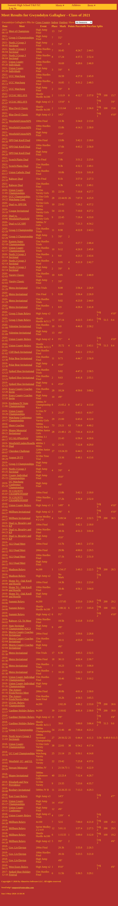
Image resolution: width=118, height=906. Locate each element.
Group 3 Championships (21, 37)
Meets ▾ (60, 5)
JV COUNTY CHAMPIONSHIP (18, 492)
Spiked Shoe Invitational (21, 371)
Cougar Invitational (19, 210)
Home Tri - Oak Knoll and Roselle (20, 582)
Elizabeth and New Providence (18, 783)
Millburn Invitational (19, 511)
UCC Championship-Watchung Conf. (20, 198)
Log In (12, 8)
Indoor (54, 22)
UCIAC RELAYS (18, 95)
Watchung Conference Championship (20, 419)
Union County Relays (20, 339)
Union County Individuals (16, 63)
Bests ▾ (91, 5)
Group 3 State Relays (20, 313)
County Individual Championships (18, 477)
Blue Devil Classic (18, 108)
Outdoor (63, 22)
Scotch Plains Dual (18, 159)
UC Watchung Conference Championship (16, 484)
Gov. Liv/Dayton (17, 847)
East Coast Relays (18, 796)
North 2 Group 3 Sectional (17, 44)
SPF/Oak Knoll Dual (19, 140)
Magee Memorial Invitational (18, 432)
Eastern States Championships (17, 243)
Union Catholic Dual (19, 172)
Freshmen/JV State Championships (18, 405)
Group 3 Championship (21, 230)
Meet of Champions (19, 31)
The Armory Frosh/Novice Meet (19, 691)
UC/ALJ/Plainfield (18, 438)
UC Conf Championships (22, 753)
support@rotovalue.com (23, 887)
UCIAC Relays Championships (17, 704)
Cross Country (42, 22)
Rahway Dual (16, 178)
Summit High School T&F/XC (24, 5)
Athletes (76, 5)
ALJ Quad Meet (17, 543)
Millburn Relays (17, 822)
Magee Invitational (18, 775)
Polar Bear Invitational (20, 358)
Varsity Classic (16, 275)
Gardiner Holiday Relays (21, 710)
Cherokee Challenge (19, 451)
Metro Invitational (18, 287)
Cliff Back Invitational (20, 352)
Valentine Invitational (20, 326)
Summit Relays (16, 601)
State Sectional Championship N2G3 (20, 627)
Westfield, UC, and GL (20, 761)
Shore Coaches (16, 425)
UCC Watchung (17, 76)
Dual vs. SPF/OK (18, 204)
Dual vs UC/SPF (17, 223)
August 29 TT (16, 457)
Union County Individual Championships (22, 678)
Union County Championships (17, 191)
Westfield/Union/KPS (20, 121)
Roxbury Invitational (19, 789)
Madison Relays (17, 569)
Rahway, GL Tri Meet (20, 620)
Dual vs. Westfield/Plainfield (19, 217)
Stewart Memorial (18, 767)
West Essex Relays (18, 866)
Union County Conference (16, 809)
